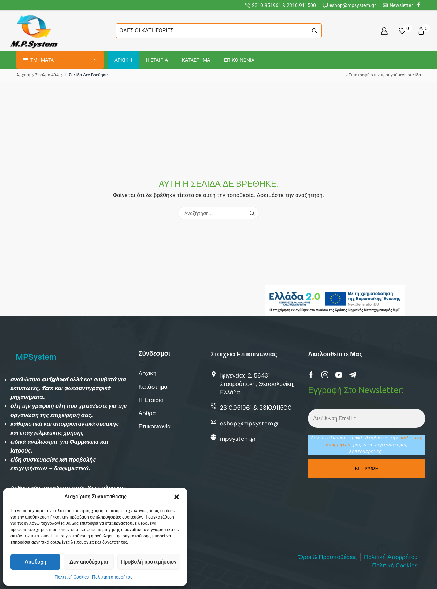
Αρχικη (123, 60)
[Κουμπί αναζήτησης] (314, 31)
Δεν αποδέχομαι (88, 562)
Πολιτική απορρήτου (112, 577)
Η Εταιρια (157, 60)
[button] (176, 496)
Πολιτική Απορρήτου (390, 557)
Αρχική (23, 75)
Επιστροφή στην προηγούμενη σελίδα (385, 75)
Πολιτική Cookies (72, 577)
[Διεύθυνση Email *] (366, 418)
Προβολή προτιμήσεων (148, 562)
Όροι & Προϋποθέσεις (327, 557)
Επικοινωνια (239, 60)
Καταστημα (196, 60)
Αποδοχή (35, 562)
